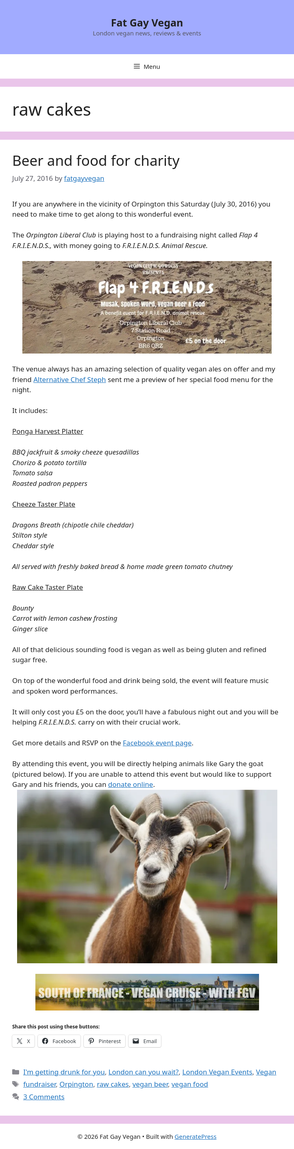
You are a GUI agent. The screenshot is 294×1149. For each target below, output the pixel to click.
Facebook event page (157, 742)
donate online (130, 784)
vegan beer (150, 1084)
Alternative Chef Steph (69, 379)
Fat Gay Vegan (147, 22)
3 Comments (43, 1096)
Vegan (266, 1072)
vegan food (190, 1084)
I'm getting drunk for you (64, 1072)
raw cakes (113, 1084)
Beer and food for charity (96, 160)
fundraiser (39, 1084)
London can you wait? (144, 1072)
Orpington (76, 1084)
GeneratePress (195, 1136)
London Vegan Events (217, 1072)
